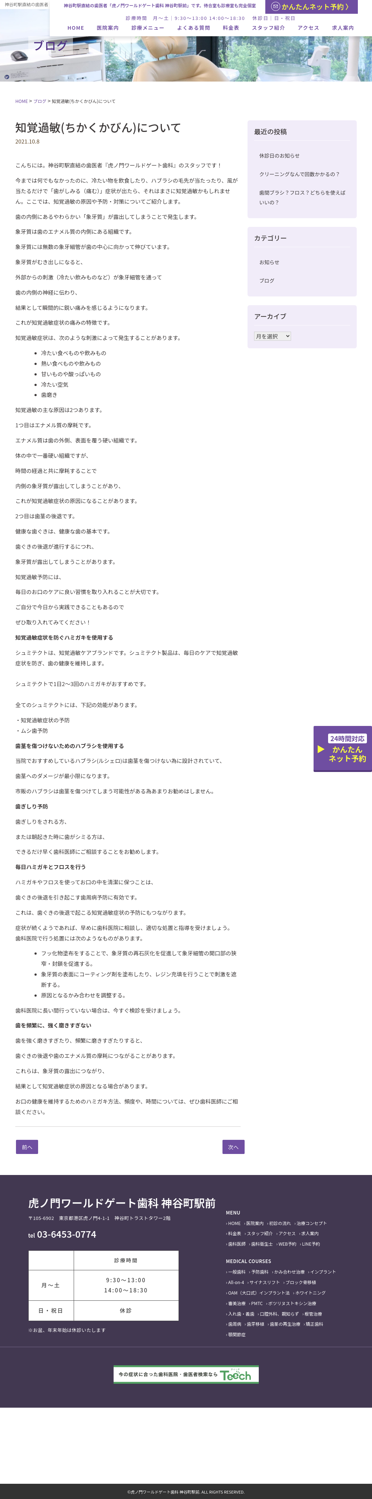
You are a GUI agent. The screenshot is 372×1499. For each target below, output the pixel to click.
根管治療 (313, 1314)
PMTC (257, 1303)
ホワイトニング (310, 1293)
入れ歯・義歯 (241, 1314)
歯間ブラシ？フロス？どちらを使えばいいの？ (302, 197)
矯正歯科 (314, 1324)
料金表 (231, 27)
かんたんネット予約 (347, 749)
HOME (76, 27)
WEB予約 (287, 1244)
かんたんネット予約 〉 (311, 6)
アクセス (309, 27)
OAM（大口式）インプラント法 (259, 1293)
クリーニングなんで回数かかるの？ (299, 174)
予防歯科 (260, 1271)
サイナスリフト (265, 1282)
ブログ (266, 280)
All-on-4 (236, 1282)
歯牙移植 (255, 1324)
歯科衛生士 (262, 1244)
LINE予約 (311, 1244)
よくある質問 (193, 27)
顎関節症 (237, 1334)
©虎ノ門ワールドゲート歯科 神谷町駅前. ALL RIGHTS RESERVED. (186, 1492)
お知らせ (269, 262)
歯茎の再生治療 (285, 1324)
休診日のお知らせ (279, 155)
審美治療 (237, 1303)
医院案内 (108, 27)
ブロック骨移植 (301, 1282)
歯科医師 (237, 1244)
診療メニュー (148, 27)
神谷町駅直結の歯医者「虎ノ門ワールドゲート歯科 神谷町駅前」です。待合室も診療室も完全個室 (160, 5)
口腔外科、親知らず (279, 1314)
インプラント (323, 1271)
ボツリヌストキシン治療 (292, 1303)
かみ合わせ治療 (289, 1271)
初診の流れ (280, 1223)
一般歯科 (237, 1271)
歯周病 (234, 1324)
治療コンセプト (312, 1223)
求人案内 (343, 27)
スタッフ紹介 (268, 27)
